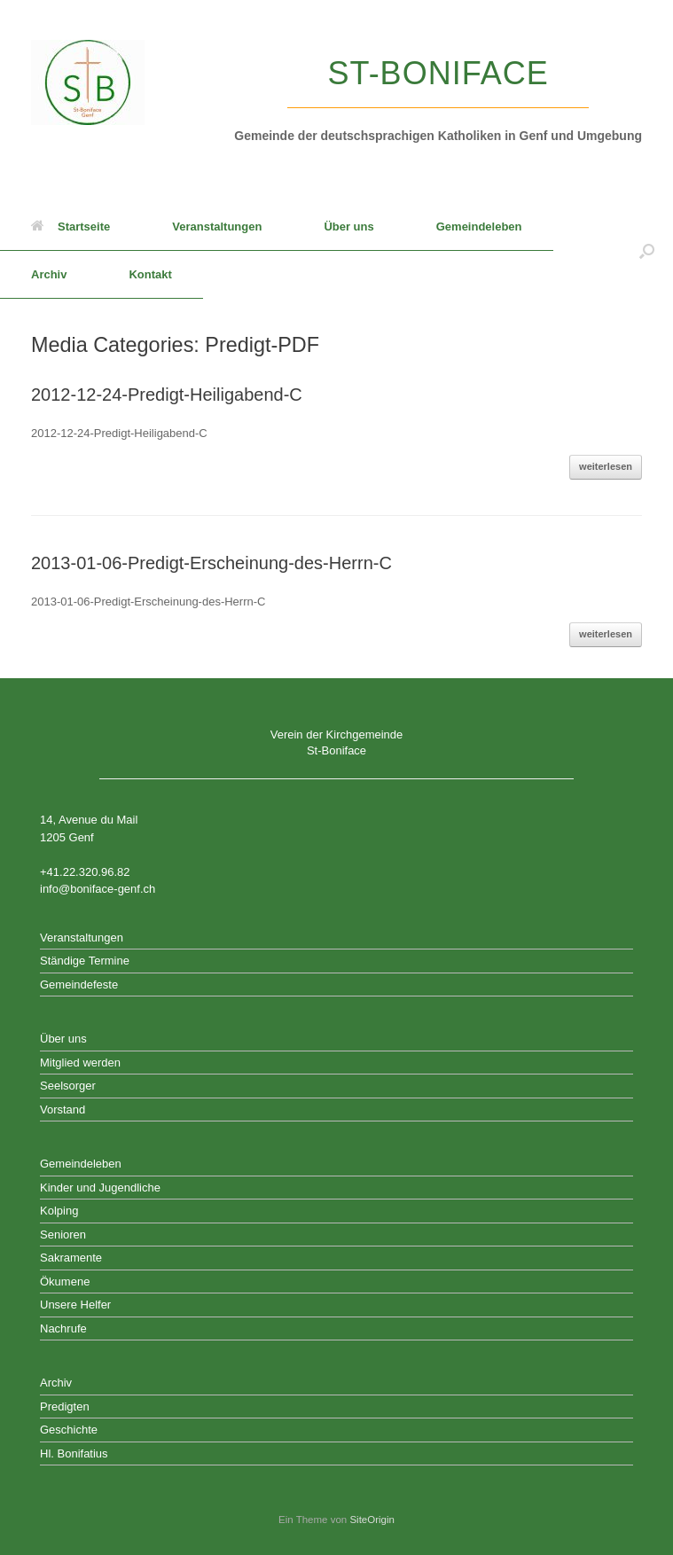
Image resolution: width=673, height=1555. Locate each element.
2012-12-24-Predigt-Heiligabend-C (166, 394)
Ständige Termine (84, 960)
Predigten (65, 1406)
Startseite (70, 226)
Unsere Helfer (75, 1304)
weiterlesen (605, 466)
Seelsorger (68, 1085)
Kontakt (150, 274)
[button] (647, 251)
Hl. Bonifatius (74, 1453)
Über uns (348, 226)
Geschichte (69, 1429)
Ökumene (65, 1281)
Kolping (59, 1210)
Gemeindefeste (79, 984)
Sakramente (71, 1257)
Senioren (63, 1234)
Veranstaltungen (217, 226)
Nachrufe (63, 1328)
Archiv (49, 274)
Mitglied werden (80, 1062)
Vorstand (62, 1109)
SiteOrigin (372, 1519)
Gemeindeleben (479, 226)
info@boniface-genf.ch (97, 888)
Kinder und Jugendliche (100, 1187)
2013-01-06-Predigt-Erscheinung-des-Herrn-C (211, 563)
